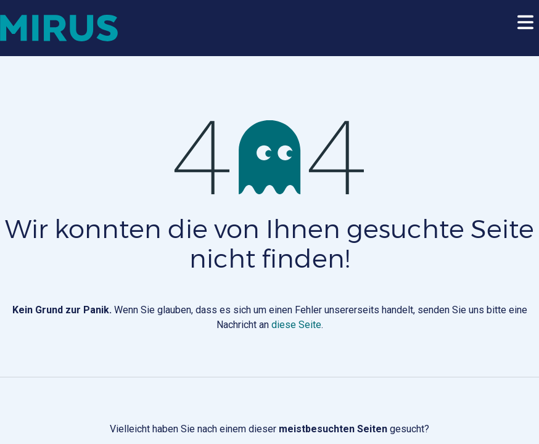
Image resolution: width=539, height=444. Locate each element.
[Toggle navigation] (525, 28)
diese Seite (296, 325)
